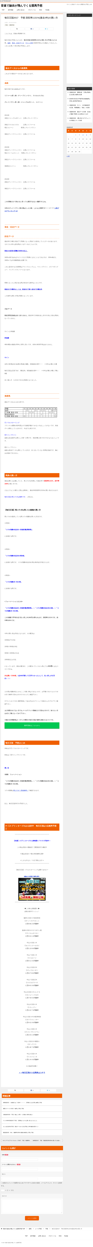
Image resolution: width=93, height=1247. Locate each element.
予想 (6, 25)
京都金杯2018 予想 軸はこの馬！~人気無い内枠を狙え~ (18, 1114)
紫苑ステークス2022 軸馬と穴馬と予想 (13, 1108)
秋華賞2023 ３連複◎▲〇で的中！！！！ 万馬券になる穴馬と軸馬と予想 (22, 1102)
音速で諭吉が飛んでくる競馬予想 (21, 5)
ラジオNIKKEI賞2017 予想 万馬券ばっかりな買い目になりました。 (20, 1120)
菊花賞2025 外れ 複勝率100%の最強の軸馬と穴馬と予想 (18, 1132)
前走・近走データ (18, 43)
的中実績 (10, 10)
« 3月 (68, 156)
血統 (9, 43)
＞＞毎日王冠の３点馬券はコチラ (32, 1073)
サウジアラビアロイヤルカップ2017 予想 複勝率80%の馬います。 (17, 1140)
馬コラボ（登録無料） (20, 790)
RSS (40, 10)
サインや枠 (29, 43)
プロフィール (32, 10)
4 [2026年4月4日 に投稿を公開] (86, 135)
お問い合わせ (20, 10)
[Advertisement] (79, 50)
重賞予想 (12, 25)
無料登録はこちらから (32, 725)
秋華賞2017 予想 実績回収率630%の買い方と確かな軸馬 (48, 1140)
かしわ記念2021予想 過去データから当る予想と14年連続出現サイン (21, 1126)
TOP (3, 10)
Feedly (47, 10)
